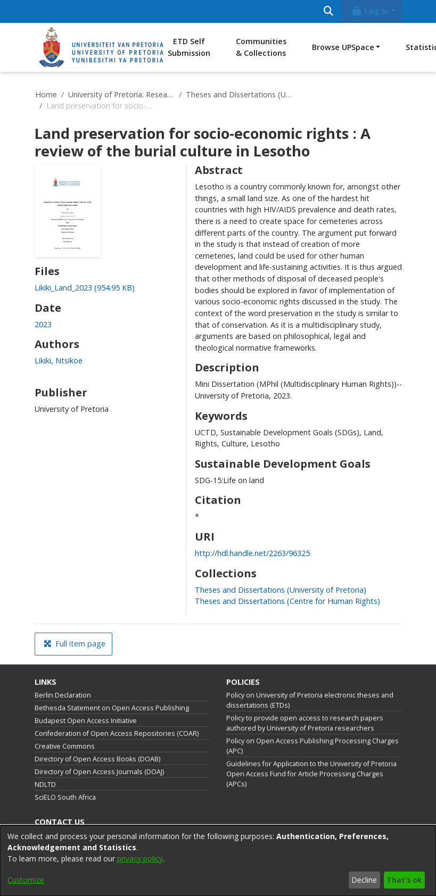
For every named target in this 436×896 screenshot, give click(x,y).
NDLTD (45, 784)
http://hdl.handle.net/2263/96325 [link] (252, 553)
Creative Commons (65, 746)
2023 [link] (43, 324)
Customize (25, 880)
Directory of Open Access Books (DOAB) (97, 759)
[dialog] (218, 860)
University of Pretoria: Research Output (121, 94)
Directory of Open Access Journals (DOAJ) (99, 771)
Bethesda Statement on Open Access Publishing (112, 707)
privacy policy (140, 858)
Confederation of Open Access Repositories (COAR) (117, 733)
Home (46, 94)
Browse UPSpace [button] (343, 47)
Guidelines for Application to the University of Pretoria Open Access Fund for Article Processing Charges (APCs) (311, 774)
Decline (364, 880)
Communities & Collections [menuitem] (261, 47)
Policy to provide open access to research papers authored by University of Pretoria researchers (304, 723)
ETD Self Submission (189, 47)
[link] (85, 288)
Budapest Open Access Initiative (86, 720)
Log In (369, 11)
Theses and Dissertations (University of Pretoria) (239, 94)
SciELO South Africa (65, 797)
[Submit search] (329, 11)
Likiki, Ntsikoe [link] (59, 360)
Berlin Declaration (63, 695)
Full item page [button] (74, 643)
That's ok (404, 880)
